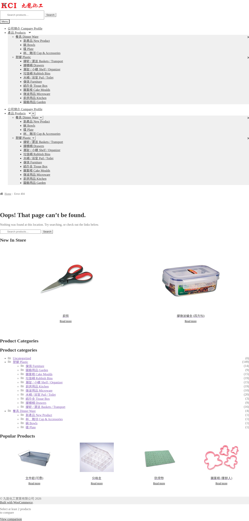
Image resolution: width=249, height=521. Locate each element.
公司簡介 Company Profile (25, 28)
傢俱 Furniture (32, 81)
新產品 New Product (36, 40)
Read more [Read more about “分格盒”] (97, 483)
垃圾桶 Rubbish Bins (36, 73)
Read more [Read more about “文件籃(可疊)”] (34, 483)
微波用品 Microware (36, 94)
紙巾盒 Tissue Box (35, 85)
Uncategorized (22, 358)
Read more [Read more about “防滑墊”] (159, 483)
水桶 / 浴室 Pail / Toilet (38, 77)
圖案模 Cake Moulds (36, 89)
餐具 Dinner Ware (27, 36)
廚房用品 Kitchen (34, 98)
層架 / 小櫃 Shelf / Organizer (41, 69)
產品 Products (17, 32)
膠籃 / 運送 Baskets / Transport (43, 61)
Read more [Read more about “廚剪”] (66, 321)
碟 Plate (28, 49)
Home (8, 193)
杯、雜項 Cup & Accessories (41, 53)
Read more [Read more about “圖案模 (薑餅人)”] (221, 483)
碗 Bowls (29, 44)
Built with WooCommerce (16, 502)
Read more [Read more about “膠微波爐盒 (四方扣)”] (190, 321)
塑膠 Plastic (23, 57)
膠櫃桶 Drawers (33, 65)
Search (50, 14)
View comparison (11, 519)
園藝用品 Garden (34, 102)
